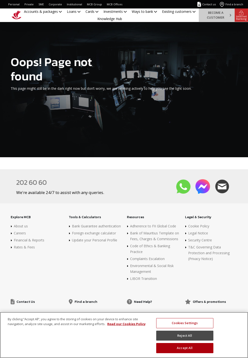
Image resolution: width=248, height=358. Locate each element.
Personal (14, 4)
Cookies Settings (185, 323)
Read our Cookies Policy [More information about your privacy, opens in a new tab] (126, 324)
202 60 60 (31, 182)
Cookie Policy (198, 226)
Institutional (74, 4)
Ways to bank (144, 11)
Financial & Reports (29, 240)
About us (21, 226)
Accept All (185, 348)
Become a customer (219, 14)
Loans (73, 11)
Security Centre (200, 240)
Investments (115, 11)
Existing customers (178, 11)
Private (29, 4)
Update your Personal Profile (94, 240)
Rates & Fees (24, 247)
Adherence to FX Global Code (153, 226)
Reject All (184, 335)
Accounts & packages (43, 11)
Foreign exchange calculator (94, 233)
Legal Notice (198, 233)
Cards (91, 11)
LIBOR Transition (143, 278)
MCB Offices (114, 4)
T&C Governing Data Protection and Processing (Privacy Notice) (209, 253)
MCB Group (94, 4)
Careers (20, 233)
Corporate (55, 4)
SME (41, 4)
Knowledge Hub (109, 18)
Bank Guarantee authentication (96, 226)
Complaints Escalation (147, 258)
